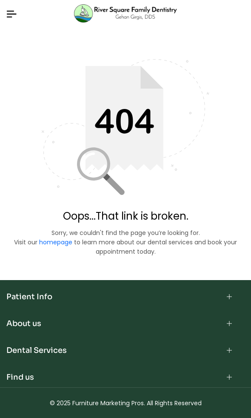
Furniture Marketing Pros (108, 403)
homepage (55, 242)
